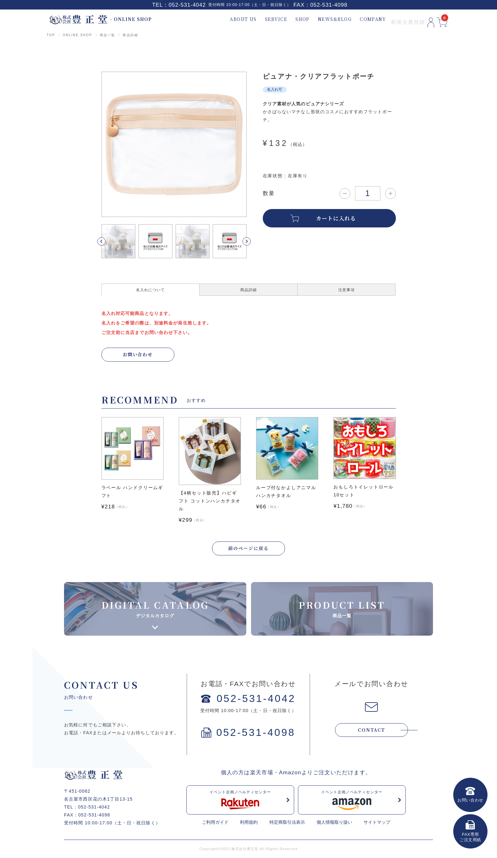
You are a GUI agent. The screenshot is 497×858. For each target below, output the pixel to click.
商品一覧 (107, 35)
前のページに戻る (248, 549)
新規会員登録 (394, 19)
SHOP (287, 19)
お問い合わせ (138, 354)
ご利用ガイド (215, 822)
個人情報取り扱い (334, 822)
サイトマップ (377, 822)
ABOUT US (228, 19)
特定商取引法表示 (287, 822)
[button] (109, 241)
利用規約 (249, 822)
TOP (51, 35)
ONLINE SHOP (77, 35)
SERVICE (261, 19)
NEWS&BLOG (319, 19)
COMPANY (358, 19)
